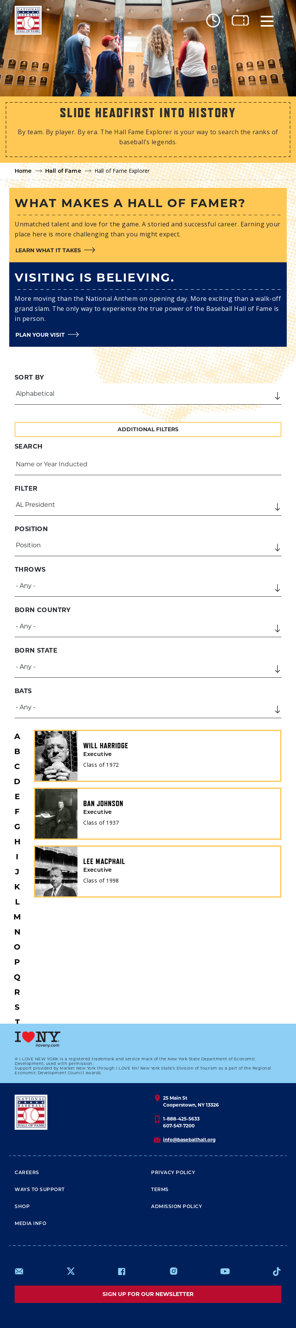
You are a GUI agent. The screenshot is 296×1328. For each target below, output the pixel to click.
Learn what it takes (48, 250)
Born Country (43, 610)
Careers (27, 1173)
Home (23, 171)
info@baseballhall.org (189, 1139)
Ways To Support (40, 1190)
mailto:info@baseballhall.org (19, 1271)
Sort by (29, 377)
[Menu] (267, 20)
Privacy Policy (173, 1173)
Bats (23, 691)
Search (28, 446)
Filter (26, 488)
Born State (36, 650)
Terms (160, 1190)
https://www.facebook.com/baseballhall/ (121, 1271)
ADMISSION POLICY (176, 1207)
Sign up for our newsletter (148, 1294)
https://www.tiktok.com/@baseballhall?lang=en (276, 1271)
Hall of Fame (63, 171)
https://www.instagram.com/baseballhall (173, 1271)
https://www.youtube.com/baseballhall (225, 1271)
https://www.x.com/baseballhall (70, 1271)
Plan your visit (40, 334)
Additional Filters (148, 429)
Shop (22, 1207)
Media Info (30, 1224)
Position (31, 529)
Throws (30, 569)
